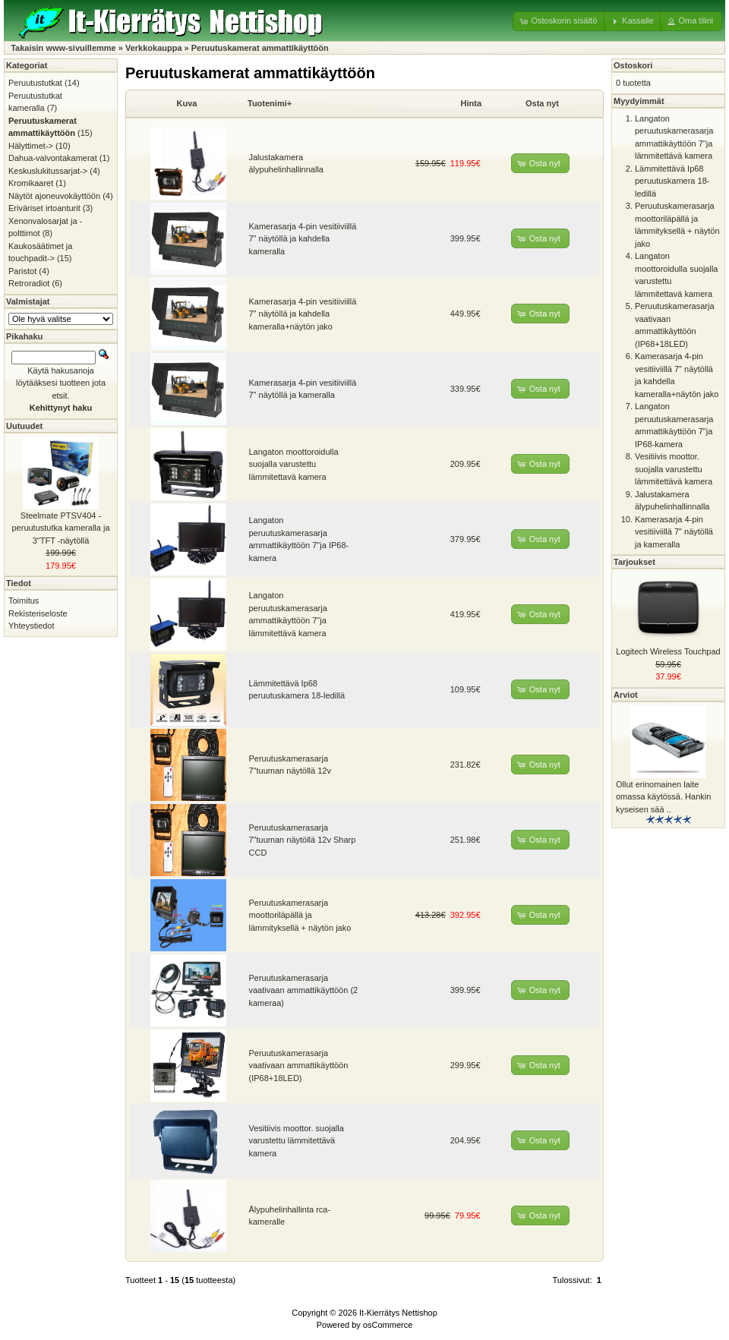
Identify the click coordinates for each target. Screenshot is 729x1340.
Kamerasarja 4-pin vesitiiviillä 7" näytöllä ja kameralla (674, 532)
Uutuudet (24, 425)
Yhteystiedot (31, 625)
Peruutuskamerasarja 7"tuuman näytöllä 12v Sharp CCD (302, 840)
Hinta (471, 103)
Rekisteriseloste (38, 613)
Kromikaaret (30, 183)
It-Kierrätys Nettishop (398, 1312)
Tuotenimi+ (270, 103)
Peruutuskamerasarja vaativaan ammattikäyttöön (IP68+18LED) (299, 1065)
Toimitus (23, 600)
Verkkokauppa (153, 47)
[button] (559, 21)
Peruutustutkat (35, 82)
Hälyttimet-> (30, 145)
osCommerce (387, 1324)
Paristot (22, 271)
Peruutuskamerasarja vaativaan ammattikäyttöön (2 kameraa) (303, 990)
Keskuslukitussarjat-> (47, 170)
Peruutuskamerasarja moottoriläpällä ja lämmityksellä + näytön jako (300, 915)
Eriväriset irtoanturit (44, 208)
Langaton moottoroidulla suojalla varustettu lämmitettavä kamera (294, 464)
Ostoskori (633, 65)
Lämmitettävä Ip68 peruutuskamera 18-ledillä (672, 181)
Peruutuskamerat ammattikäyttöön (260, 47)
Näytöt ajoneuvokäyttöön (54, 195)
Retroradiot (28, 283)
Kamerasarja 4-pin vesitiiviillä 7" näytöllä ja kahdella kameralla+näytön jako (303, 314)
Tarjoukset (634, 561)
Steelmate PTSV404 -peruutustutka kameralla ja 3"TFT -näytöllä (60, 528)
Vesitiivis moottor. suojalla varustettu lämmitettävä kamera (296, 1141)
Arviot (626, 694)
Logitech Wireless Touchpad (668, 651)
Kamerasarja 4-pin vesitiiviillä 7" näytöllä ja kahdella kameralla (303, 239)
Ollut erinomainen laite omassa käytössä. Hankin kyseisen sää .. (663, 797)
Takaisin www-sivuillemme (63, 47)
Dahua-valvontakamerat (52, 157)
